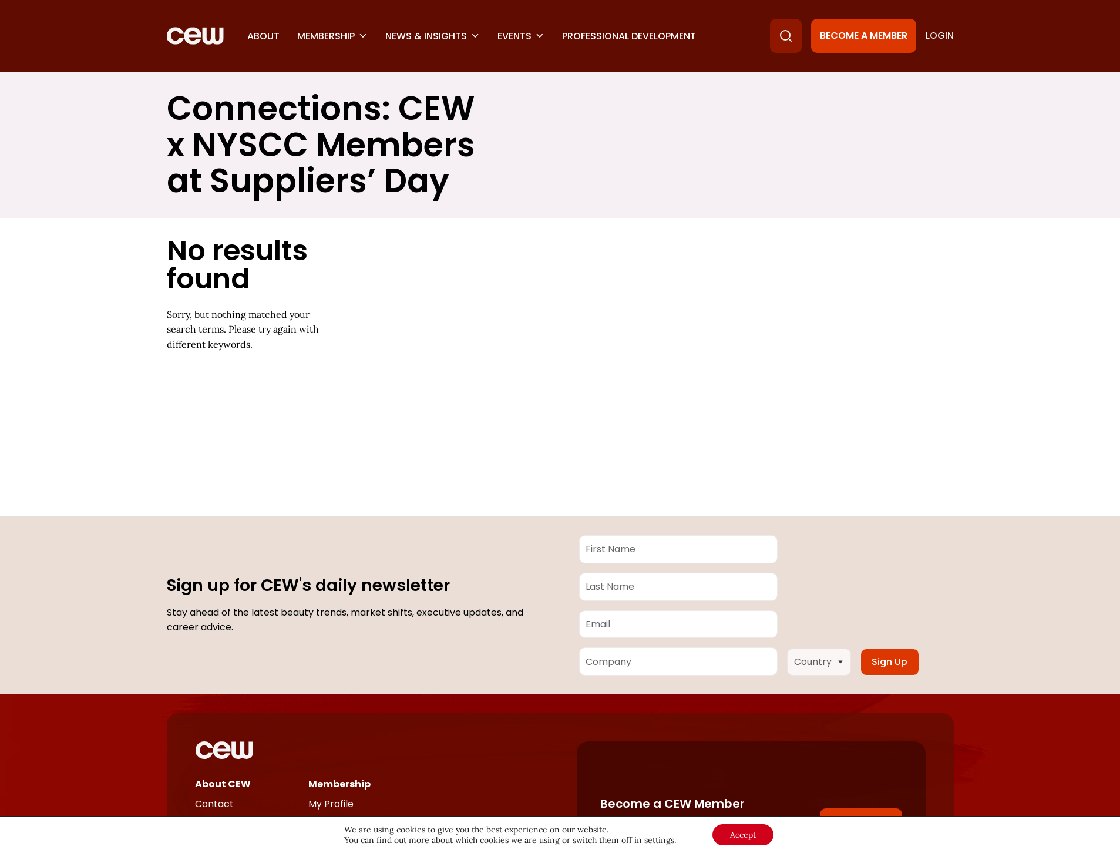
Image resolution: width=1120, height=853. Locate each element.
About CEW (223, 784)
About (263, 36)
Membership (332, 36)
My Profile (331, 804)
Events (520, 36)
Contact (214, 804)
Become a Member (863, 35)
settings (659, 840)
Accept (743, 835)
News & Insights (432, 36)
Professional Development (629, 36)
